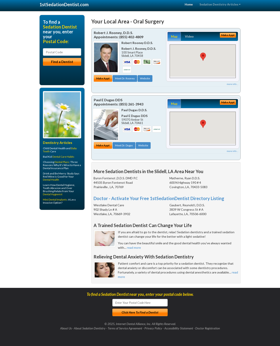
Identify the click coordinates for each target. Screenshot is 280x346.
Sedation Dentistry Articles (220, 4)
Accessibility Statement (178, 328)
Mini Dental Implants (55, 199)
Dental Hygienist (52, 194)
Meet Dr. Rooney (125, 78)
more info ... (232, 84)
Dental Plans (62, 162)
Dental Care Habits (63, 156)
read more (134, 247)
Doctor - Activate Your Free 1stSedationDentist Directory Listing (159, 198)
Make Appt (103, 78)
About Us (66, 328)
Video (189, 36)
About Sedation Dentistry (89, 328)
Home (189, 4)
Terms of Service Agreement (125, 328)
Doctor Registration (207, 328)
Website (145, 78)
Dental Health (51, 179)
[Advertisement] (62, 247)
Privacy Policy (153, 328)
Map (174, 36)
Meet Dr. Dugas (124, 145)
